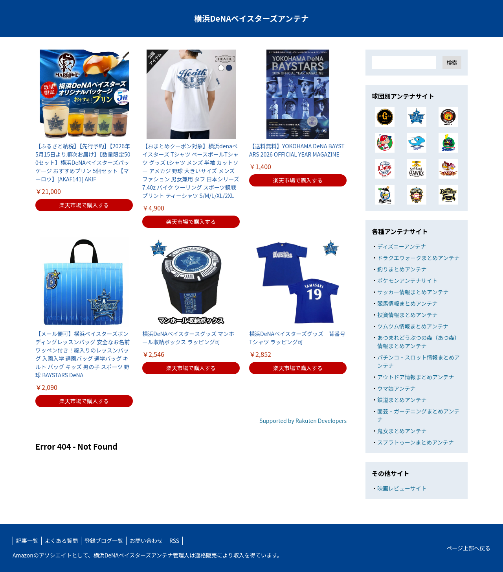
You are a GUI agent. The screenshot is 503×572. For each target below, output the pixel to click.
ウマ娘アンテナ (396, 388)
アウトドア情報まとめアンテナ (415, 377)
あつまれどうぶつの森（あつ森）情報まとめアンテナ (418, 342)
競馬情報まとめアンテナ (407, 303)
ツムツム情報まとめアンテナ (412, 326)
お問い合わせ (146, 540)
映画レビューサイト (402, 488)
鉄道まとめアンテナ (401, 400)
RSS (174, 540)
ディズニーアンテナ (401, 246)
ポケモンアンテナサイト (407, 280)
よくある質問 (61, 540)
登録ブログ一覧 (103, 540)
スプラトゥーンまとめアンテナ (415, 442)
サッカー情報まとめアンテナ (412, 292)
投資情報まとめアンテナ (407, 315)
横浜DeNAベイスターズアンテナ (251, 18)
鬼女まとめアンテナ (401, 431)
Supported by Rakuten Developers (303, 420)
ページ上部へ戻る (468, 548)
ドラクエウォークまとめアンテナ (418, 258)
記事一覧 (27, 540)
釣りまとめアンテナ (401, 269)
